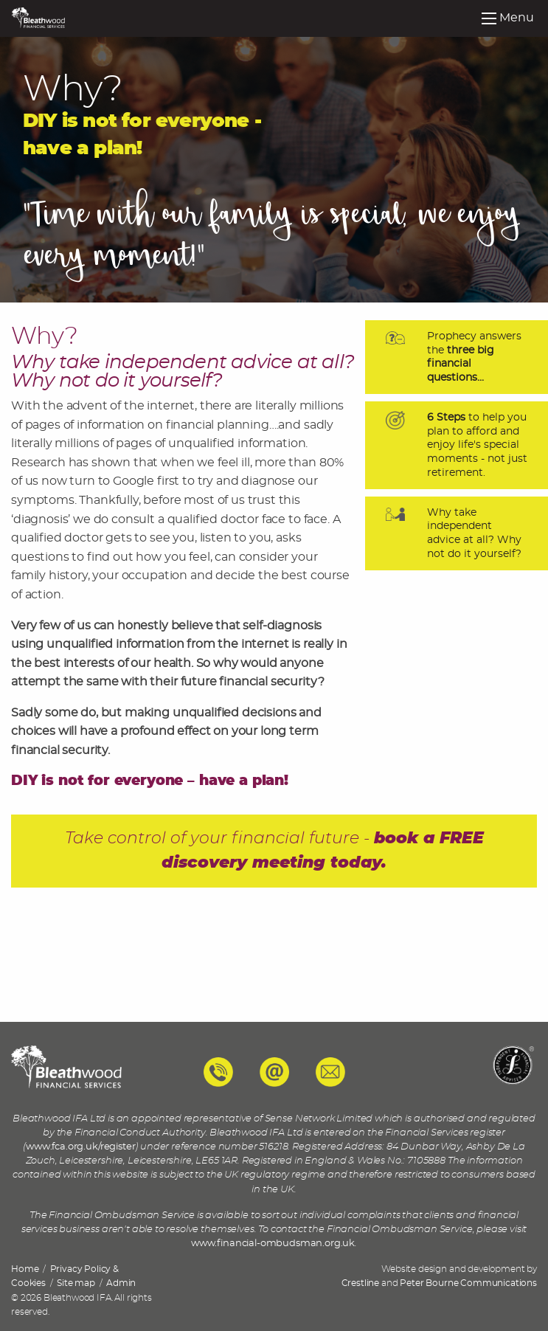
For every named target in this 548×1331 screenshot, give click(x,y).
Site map (76, 1283)
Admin (121, 1283)
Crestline (360, 1283)
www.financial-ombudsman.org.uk (273, 1243)
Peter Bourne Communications (468, 1283)
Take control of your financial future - (274, 850)
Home (24, 1269)
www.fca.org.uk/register (80, 1147)
